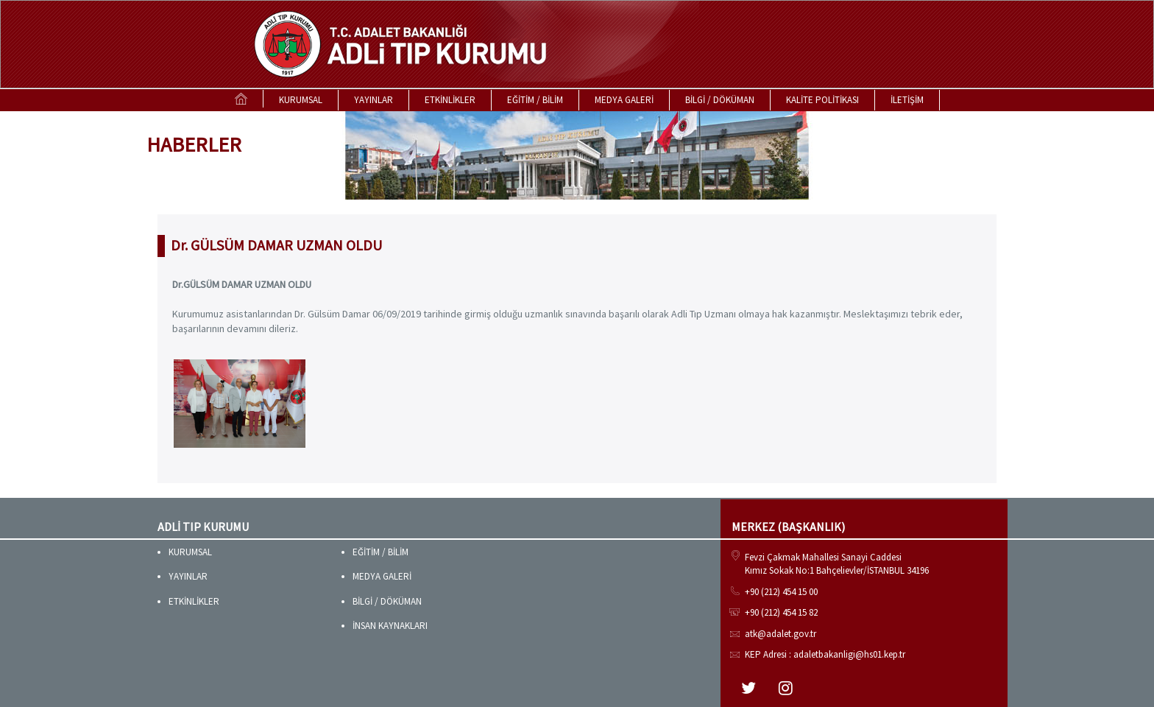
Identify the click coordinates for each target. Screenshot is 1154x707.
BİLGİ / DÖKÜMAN (719, 100)
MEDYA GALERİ (624, 100)
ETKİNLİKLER (450, 100)
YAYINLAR (373, 100)
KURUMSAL (300, 100)
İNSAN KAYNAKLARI (390, 625)
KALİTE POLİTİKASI (822, 100)
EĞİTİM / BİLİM (535, 100)
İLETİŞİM (907, 100)
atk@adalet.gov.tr (780, 633)
